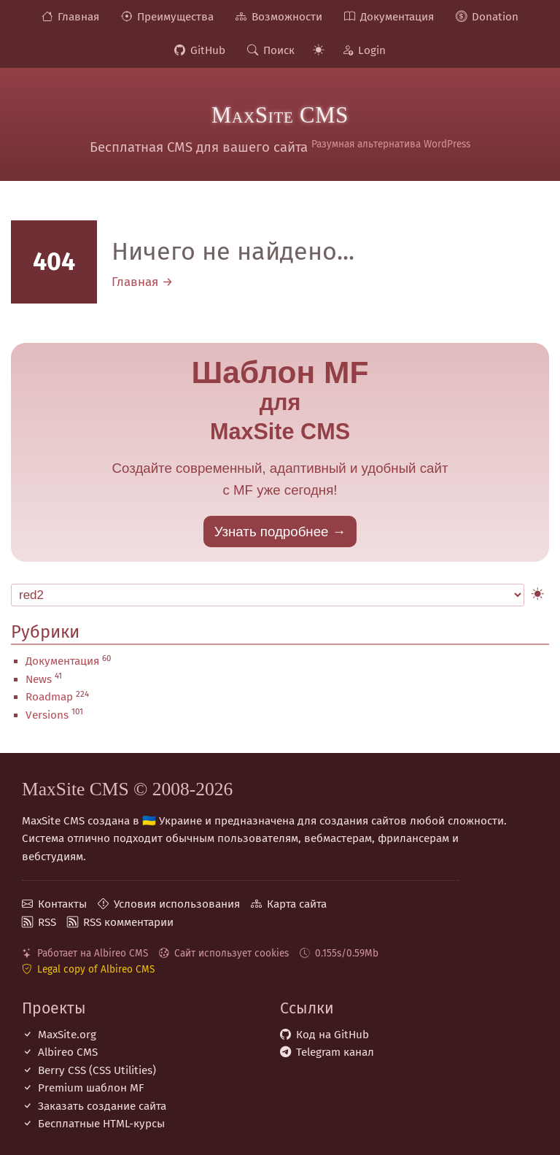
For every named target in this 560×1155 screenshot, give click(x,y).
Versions (47, 715)
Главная (78, 16)
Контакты (62, 904)
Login (372, 50)
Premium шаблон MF (91, 1087)
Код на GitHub (332, 1034)
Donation (495, 16)
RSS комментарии (128, 922)
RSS (47, 922)
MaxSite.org (67, 1034)
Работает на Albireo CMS (92, 953)
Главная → (142, 282)
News (39, 679)
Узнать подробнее (271, 531)
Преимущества (175, 16)
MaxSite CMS (280, 115)
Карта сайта (297, 904)
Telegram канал (335, 1052)
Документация (397, 16)
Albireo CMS (68, 1052)
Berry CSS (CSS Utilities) (97, 1070)
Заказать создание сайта (102, 1106)
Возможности (287, 16)
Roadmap (49, 696)
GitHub (207, 50)
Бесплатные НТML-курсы (101, 1123)
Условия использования (177, 904)
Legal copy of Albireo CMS (96, 969)
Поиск (279, 50)
